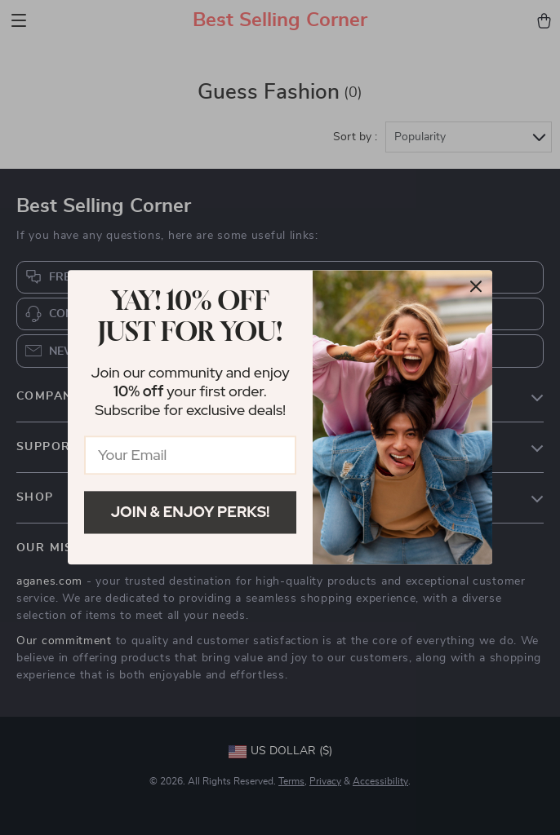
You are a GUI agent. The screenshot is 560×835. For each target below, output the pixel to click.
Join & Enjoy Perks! (190, 511)
